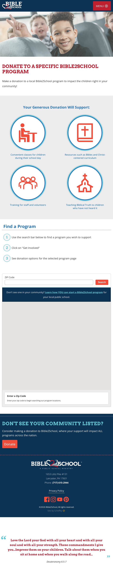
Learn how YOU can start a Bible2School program (74, 292)
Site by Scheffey (55, 510)
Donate (9, 444)
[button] (48, 344)
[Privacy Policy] (56, 491)
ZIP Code (9, 277)
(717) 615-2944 (60, 482)
